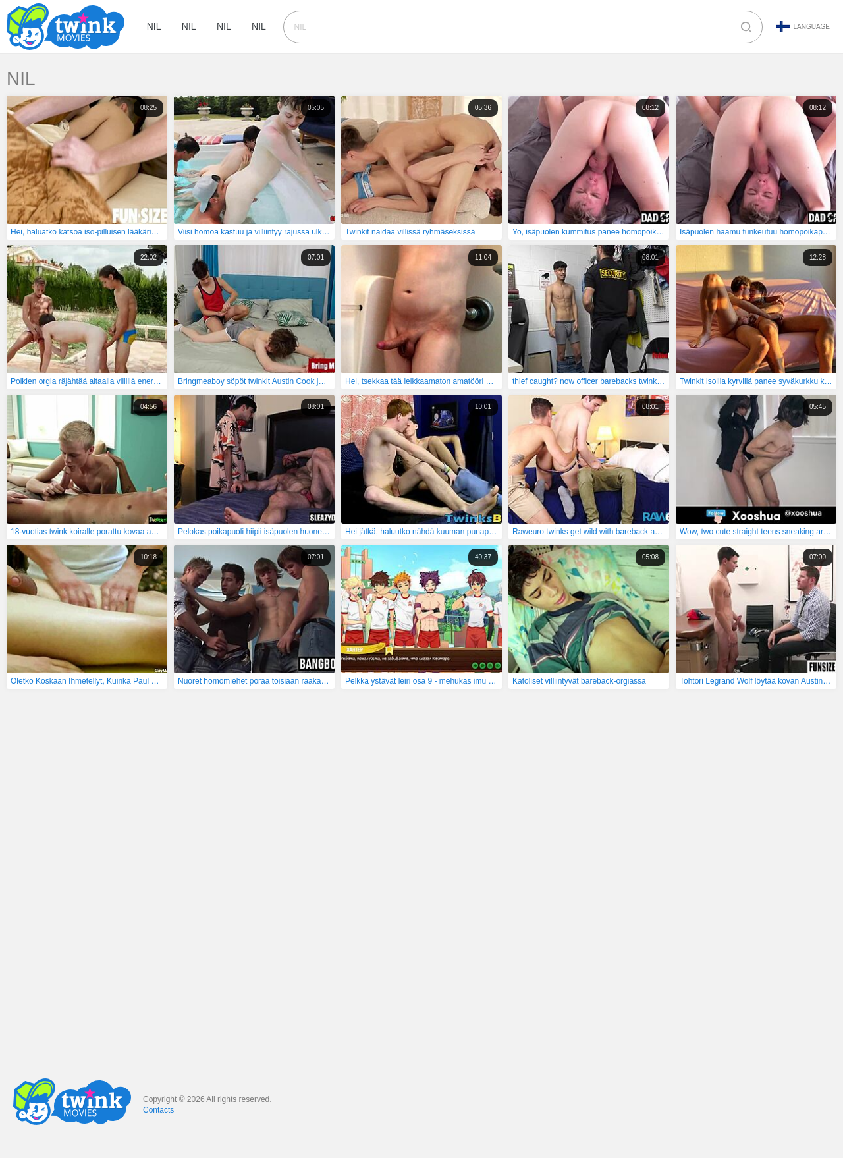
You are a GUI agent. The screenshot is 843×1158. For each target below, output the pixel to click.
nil (155, 27)
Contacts (158, 1110)
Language (803, 26)
